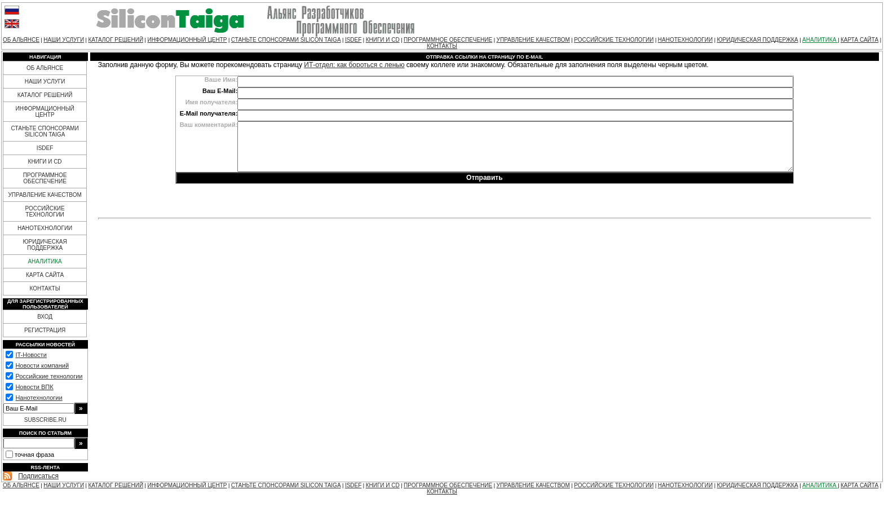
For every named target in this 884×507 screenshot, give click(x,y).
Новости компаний (42, 365)
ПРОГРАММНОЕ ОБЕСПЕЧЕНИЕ (448, 40)
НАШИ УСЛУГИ (63, 40)
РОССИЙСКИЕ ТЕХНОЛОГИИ (613, 40)
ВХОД (44, 317)
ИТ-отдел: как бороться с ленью (354, 65)
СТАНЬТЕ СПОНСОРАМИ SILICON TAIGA (286, 40)
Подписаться (38, 476)
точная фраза (34, 454)
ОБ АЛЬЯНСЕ (21, 40)
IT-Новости (30, 354)
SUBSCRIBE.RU (45, 420)
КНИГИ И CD (383, 40)
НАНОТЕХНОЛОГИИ (685, 40)
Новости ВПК (34, 386)
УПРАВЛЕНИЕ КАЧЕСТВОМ (533, 40)
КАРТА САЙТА (859, 40)
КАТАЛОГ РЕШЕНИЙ (115, 40)
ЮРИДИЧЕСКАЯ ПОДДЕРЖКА (757, 40)
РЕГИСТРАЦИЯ (44, 330)
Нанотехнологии (38, 397)
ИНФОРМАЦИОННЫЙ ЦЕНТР (187, 40)
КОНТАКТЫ (442, 46)
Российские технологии (48, 376)
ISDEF (353, 40)
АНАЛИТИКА (820, 40)
